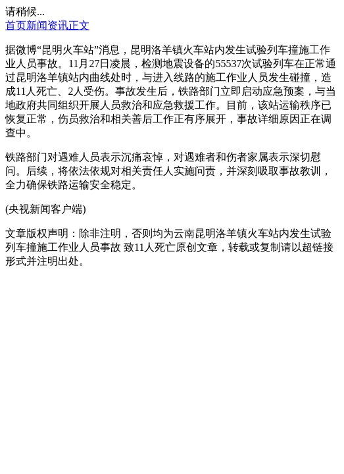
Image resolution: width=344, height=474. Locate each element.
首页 (15, 25)
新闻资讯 (47, 25)
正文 (78, 25)
